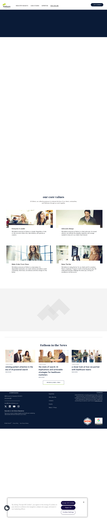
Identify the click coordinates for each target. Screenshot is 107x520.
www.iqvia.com (98, 452)
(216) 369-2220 (8, 449)
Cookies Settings (68, 512)
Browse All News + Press (53, 433)
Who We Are (52, 448)
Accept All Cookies (68, 503)
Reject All (68, 507)
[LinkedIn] (10, 458)
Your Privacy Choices (24, 474)
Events (51, 455)
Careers (51, 452)
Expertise (51, 445)
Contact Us (99, 443)
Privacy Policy (15, 474)
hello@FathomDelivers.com (11, 454)
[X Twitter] (6, 458)
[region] (47, 507)
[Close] (84, 502)
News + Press (53, 459)
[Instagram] (18, 458)
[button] (7, 508)
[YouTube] (14, 458)
